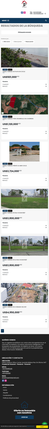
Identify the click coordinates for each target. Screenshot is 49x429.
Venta (5, 390)
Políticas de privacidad (11, 398)
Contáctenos (7, 395)
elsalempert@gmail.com (10, 378)
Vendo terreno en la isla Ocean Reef (15, 260)
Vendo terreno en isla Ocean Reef (14, 213)
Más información (30, 426)
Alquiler (5, 393)
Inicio (5, 387)
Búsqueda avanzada (24, 32)
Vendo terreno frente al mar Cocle (15, 166)
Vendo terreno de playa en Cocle (14, 71)
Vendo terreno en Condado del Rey (14, 307)
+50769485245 (38, 14)
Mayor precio (28, 41)
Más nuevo (6, 41)
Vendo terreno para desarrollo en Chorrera (18, 118)
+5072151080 (37, 12)
